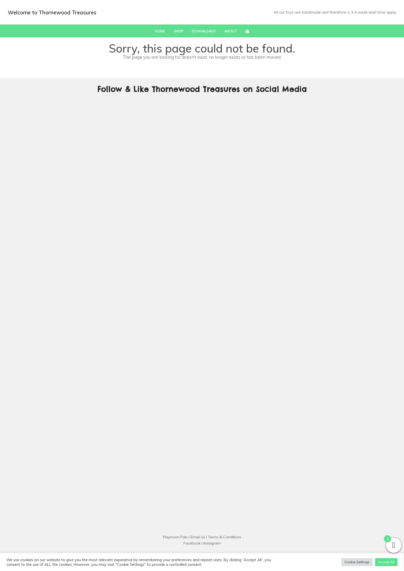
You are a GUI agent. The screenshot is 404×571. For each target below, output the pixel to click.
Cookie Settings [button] (356, 562)
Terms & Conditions (224, 537)
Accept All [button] (386, 562)
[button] (247, 30)
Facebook (191, 543)
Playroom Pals (175, 537)
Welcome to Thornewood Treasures (52, 12)
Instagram (212, 543)
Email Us (197, 537)
